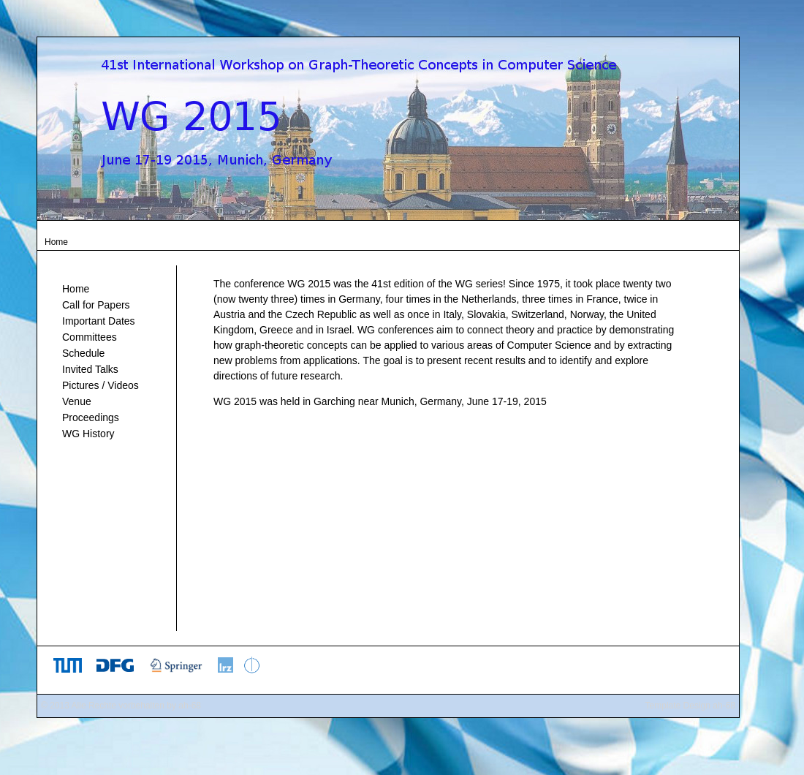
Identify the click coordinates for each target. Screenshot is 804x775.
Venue (76, 401)
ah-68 (189, 705)
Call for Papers (96, 305)
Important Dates (98, 321)
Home (75, 289)
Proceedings (90, 417)
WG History (88, 433)
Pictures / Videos (100, 385)
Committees (89, 337)
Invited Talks (90, 369)
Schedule (83, 353)
